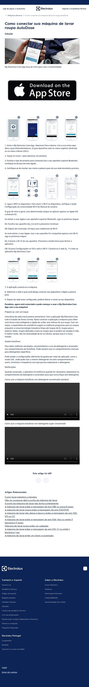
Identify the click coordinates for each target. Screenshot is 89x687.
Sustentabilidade (51, 598)
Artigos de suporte (9, 593)
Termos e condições (9, 623)
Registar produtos (8, 598)
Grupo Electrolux (51, 585)
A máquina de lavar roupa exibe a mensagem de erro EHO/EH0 (37, 509)
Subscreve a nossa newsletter (13, 649)
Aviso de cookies (9, 672)
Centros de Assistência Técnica (14, 610)
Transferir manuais (9, 602)
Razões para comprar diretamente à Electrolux (20, 619)
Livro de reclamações (10, 615)
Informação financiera (53, 593)
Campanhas (7, 640)
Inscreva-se (6, 585)
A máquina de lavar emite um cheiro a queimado (29, 535)
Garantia (5, 606)
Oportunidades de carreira (55, 602)
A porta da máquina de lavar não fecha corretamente (31, 503)
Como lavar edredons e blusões (21, 497)
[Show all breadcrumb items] (4, 15)
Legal (4, 667)
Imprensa (48, 589)
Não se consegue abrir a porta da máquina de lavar (31, 500)
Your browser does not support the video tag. (42, 401)
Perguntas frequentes (10, 628)
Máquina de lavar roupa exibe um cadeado (26, 525)
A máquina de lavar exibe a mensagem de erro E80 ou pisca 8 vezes (39, 506)
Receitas (5, 645)
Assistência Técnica (9, 589)
